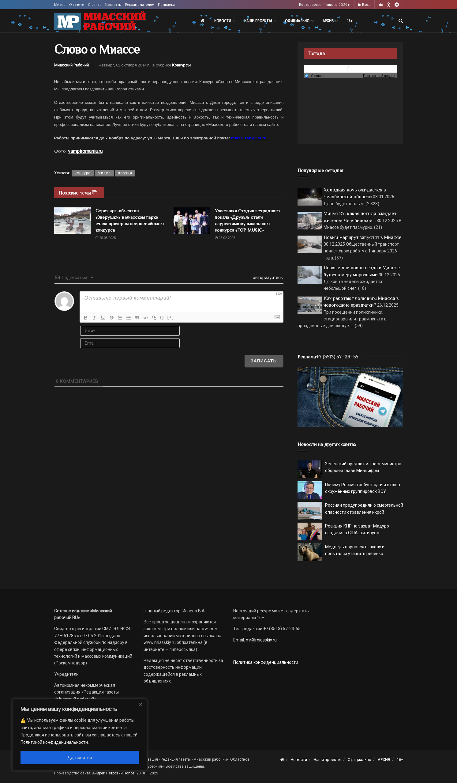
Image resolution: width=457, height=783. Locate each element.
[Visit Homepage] (100, 21)
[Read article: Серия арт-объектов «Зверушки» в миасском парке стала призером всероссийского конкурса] (72, 220)
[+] (170, 317)
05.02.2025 (225, 238)
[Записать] (264, 361)
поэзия (125, 173)
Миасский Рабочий (71, 65)
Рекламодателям (139, 4)
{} (162, 317)
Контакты (113, 4)
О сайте (95, 4)
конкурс (83, 173)
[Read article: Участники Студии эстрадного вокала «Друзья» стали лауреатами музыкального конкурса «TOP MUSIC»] (192, 220)
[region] (79, 735)
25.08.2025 (106, 238)
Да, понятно (79, 757)
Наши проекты (258, 20)
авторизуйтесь (267, 277)
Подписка (166, 4)
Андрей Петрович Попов (113, 773)
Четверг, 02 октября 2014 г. (124, 65)
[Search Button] (401, 20)
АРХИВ (328, 20)
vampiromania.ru (85, 151)
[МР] (350, 396)
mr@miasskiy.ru (261, 639)
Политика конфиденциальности (265, 662)
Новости (222, 20)
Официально (297, 20)
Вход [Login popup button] (364, 4)
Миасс (60, 4)
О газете (76, 4)
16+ (350, 20)
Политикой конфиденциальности (54, 742)
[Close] (140, 704)
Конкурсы (181, 65)
